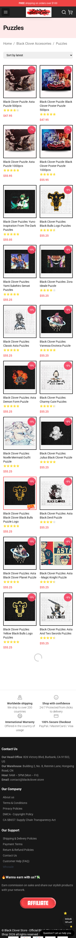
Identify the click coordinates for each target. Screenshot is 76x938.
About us (8, 797)
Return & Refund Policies (18, 849)
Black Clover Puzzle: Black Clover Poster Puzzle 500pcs (56, 105)
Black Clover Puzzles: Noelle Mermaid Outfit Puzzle (17, 457)
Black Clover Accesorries (33, 44)
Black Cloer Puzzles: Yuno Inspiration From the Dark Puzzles (19, 225)
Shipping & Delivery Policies (20, 838)
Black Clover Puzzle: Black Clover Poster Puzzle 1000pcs (56, 166)
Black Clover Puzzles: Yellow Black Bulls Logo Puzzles (18, 633)
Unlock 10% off (68, 920)
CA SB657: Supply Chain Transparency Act (29, 820)
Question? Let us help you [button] (57, 933)
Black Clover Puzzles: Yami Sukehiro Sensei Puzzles (16, 285)
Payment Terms (12, 844)
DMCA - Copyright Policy (18, 814)
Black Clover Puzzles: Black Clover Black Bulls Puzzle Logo (18, 517)
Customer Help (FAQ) (16, 861)
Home (7, 44)
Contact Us (10, 855)
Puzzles (61, 44)
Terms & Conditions (15, 803)
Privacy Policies (12, 808)
